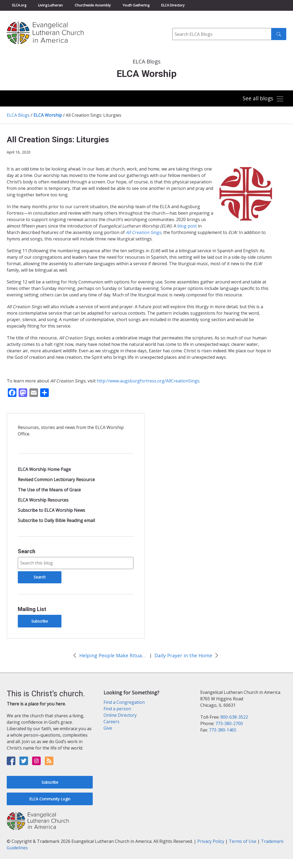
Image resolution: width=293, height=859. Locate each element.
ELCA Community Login (49, 798)
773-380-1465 (222, 730)
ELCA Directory (173, 5)
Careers (111, 722)
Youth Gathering (136, 5)
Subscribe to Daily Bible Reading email (56, 520)
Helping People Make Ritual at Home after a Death (113, 655)
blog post (187, 226)
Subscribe (39, 621)
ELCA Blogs (18, 115)
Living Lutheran (50, 5)
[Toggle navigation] (263, 99)
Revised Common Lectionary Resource (56, 479)
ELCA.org (19, 5)
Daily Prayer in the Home (183, 655)
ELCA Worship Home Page (44, 469)
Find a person (117, 709)
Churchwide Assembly (93, 5)
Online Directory (120, 715)
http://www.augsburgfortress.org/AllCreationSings (148, 381)
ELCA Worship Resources (43, 500)
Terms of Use (242, 841)
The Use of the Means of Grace (49, 490)
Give (108, 728)
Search (26, 551)
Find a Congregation (124, 702)
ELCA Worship (47, 115)
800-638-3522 (234, 717)
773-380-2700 (229, 723)
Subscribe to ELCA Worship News (51, 510)
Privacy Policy (210, 841)
